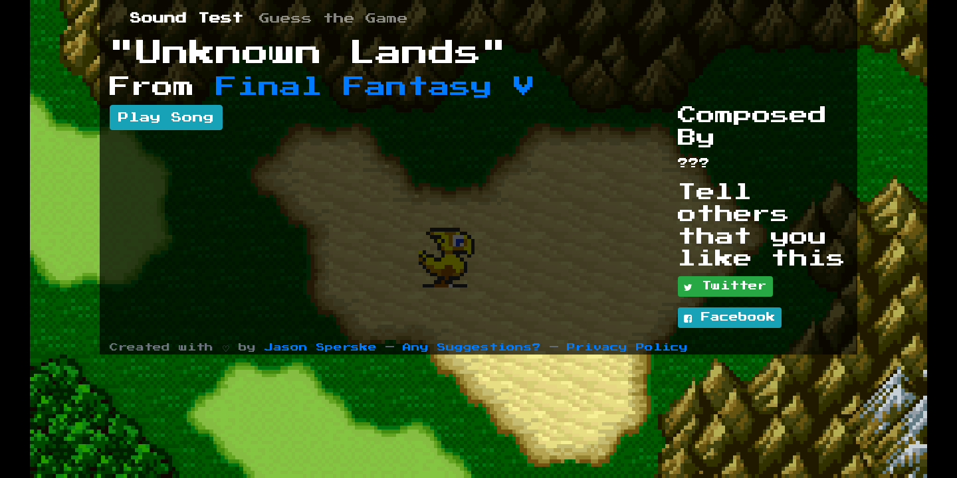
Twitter (725, 286)
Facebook (730, 318)
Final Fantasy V (375, 87)
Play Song (166, 117)
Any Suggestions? (472, 347)
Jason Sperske (321, 347)
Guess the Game (333, 18)
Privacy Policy (627, 347)
